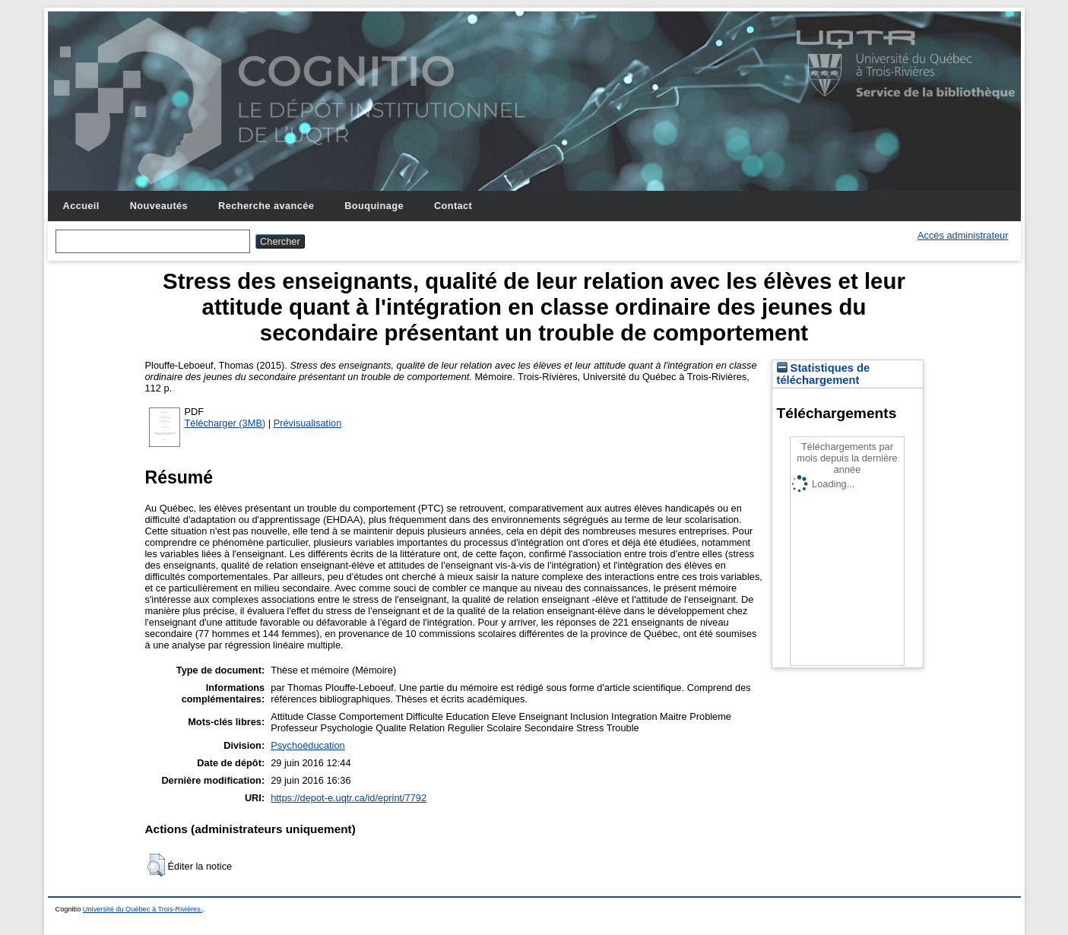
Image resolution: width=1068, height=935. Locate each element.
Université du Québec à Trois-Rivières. (143, 909)
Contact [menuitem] (453, 205)
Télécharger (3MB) (225, 423)
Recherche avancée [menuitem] (266, 205)
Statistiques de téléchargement (823, 374)
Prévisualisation (308, 423)
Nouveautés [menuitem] (159, 205)
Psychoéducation (307, 745)
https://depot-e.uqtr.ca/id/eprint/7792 (348, 797)
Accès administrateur (962, 235)
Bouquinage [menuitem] (374, 205)
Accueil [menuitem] (81, 205)
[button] (156, 865)
